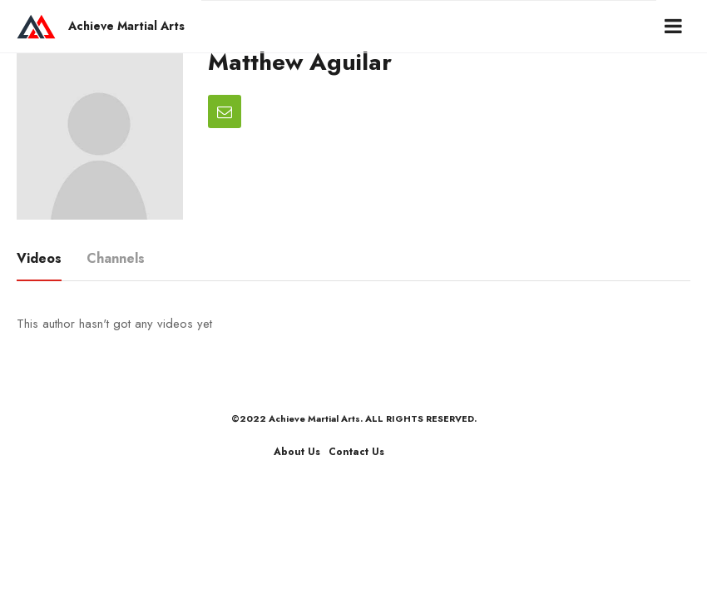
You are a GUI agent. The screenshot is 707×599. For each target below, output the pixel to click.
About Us (297, 451)
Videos (39, 258)
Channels (116, 258)
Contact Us (356, 451)
